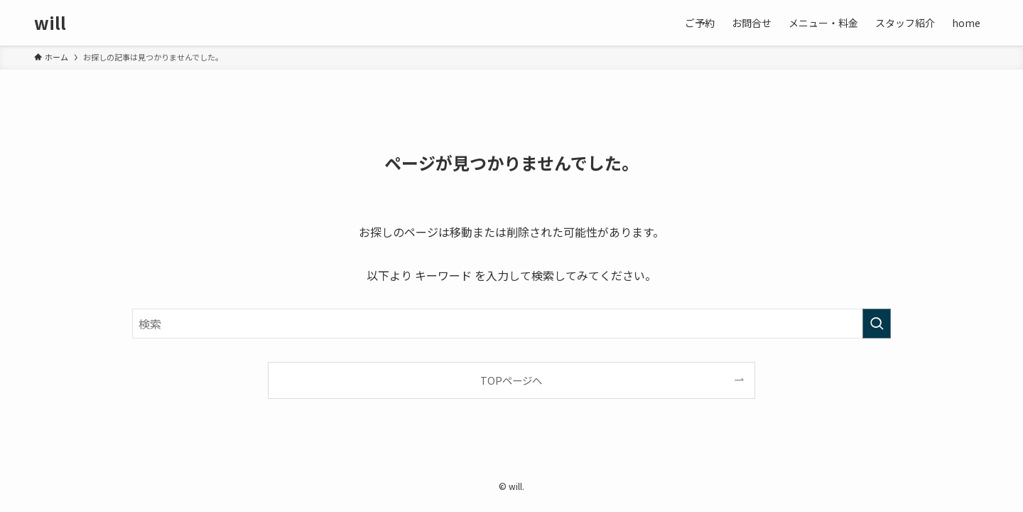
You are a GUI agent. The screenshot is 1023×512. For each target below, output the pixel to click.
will (50, 22)
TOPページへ (511, 380)
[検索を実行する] (876, 323)
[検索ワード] (511, 323)
